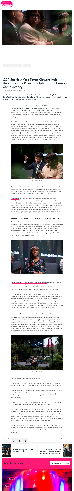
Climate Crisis (7, 65)
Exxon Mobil (24, 189)
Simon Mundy (15, 198)
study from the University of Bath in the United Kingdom (29, 282)
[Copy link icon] (25, 441)
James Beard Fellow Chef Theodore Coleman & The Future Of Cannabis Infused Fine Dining (50, 451)
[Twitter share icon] (14, 441)
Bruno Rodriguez (56, 122)
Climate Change (17, 65)
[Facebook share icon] (20, 441)
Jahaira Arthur (14, 90)
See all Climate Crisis (64, 438)
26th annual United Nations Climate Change (32, 110)
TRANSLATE (7, 3)
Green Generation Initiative (19, 224)
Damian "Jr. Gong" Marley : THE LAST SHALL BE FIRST (23, 450)
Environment (27, 65)
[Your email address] (56, 463)
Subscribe (66, 463)
